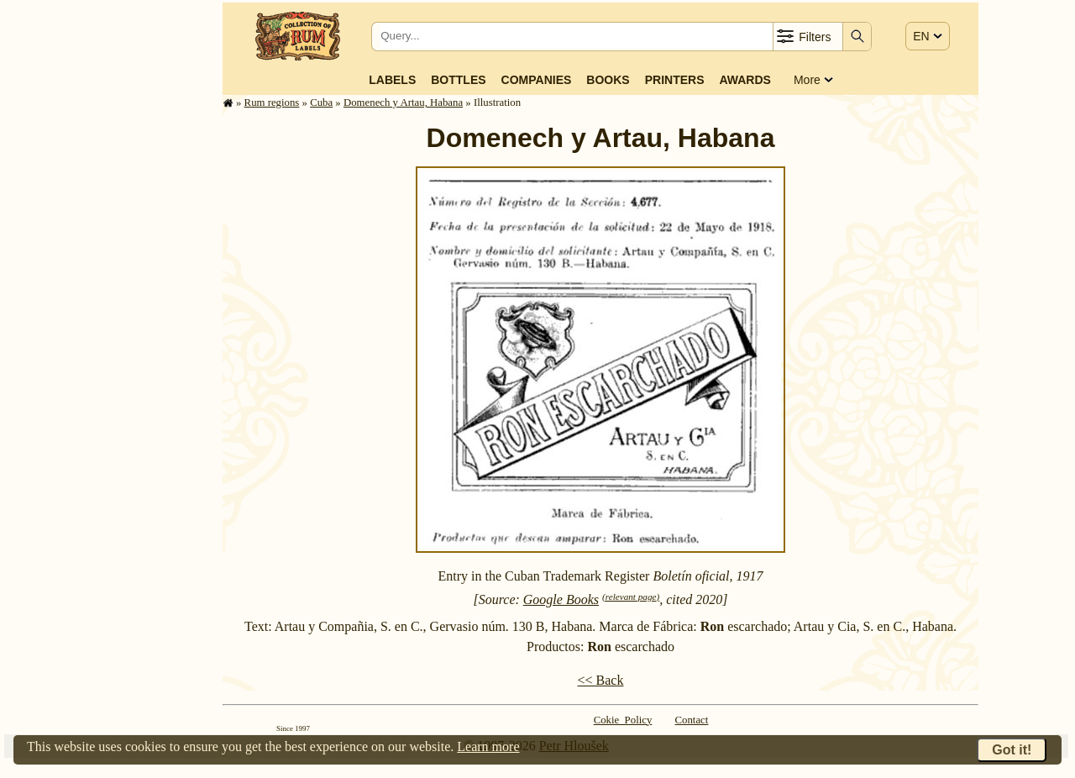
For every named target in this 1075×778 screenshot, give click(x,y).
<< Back (601, 680)
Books (607, 80)
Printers (675, 80)
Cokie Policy (623, 720)
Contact (692, 720)
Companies (536, 80)
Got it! (1011, 750)
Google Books (561, 599)
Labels (392, 80)
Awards (744, 80)
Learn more (488, 746)
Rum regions (272, 102)
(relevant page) (630, 596)
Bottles (458, 80)
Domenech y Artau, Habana (403, 102)
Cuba (321, 102)
